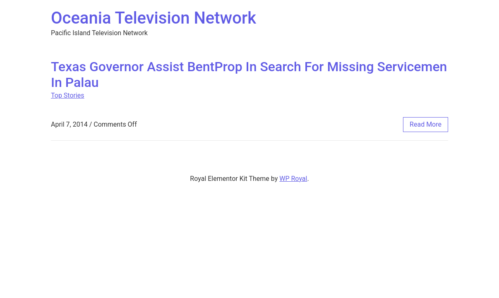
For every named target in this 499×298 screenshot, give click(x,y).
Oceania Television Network (153, 18)
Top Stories (67, 95)
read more (425, 124)
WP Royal (293, 179)
